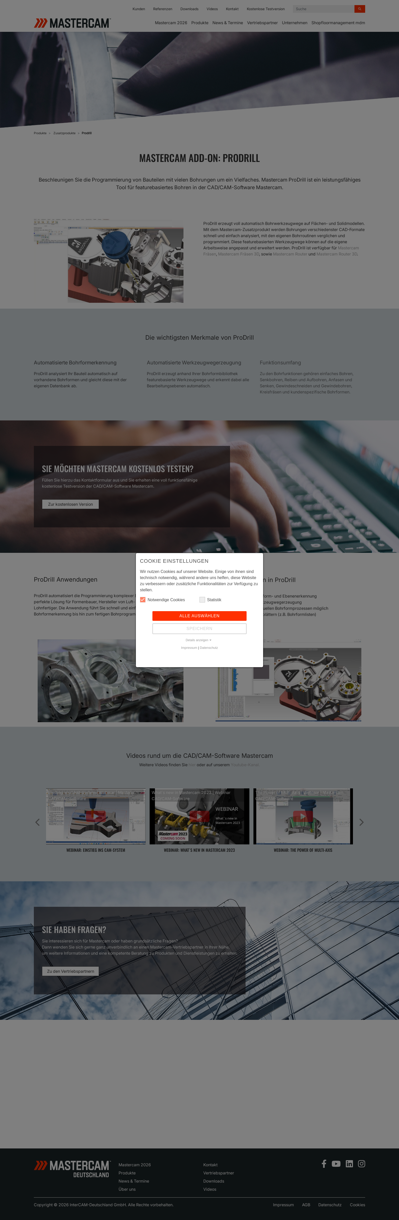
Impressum (189, 648)
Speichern (199, 628)
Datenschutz (209, 648)
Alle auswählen (199, 616)
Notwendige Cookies (162, 599)
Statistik (210, 599)
